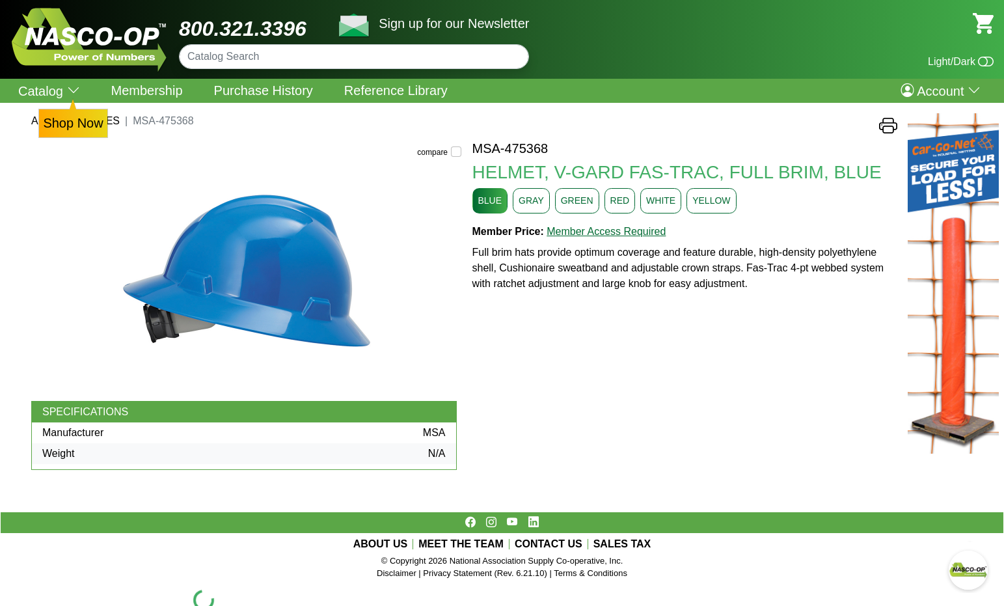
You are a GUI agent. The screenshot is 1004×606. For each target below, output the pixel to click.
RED (620, 200)
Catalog (49, 91)
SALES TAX (622, 544)
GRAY (531, 200)
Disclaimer (396, 573)
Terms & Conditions (590, 573)
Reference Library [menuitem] (396, 90)
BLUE (490, 200)
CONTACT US (548, 544)
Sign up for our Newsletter (454, 23)
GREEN (577, 200)
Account (941, 90)
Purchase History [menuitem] (263, 90)
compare (432, 152)
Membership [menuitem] (147, 90)
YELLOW (711, 200)
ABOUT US (380, 544)
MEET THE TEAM (461, 544)
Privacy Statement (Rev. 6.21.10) (485, 573)
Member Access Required (606, 231)
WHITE (660, 200)
